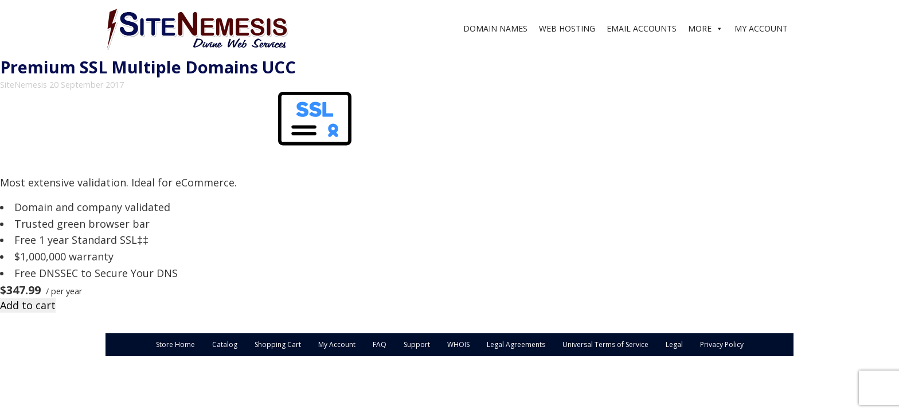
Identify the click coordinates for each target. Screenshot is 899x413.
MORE (700, 28)
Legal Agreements (516, 344)
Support (417, 344)
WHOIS (458, 344)
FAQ (379, 344)
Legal (674, 344)
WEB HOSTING (567, 28)
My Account (336, 344)
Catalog (224, 344)
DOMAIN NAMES (495, 28)
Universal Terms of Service (605, 344)
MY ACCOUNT (761, 28)
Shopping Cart (278, 344)
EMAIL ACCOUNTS (642, 28)
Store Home (175, 344)
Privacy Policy (722, 344)
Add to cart (28, 305)
